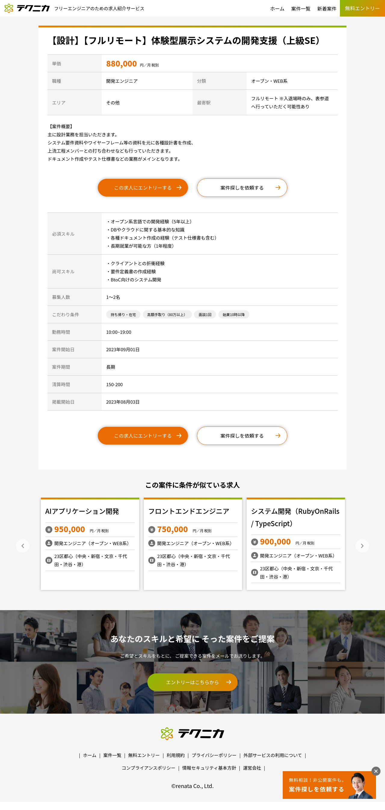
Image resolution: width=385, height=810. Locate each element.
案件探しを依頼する (242, 187)
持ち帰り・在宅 (123, 314)
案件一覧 (300, 8)
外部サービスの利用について (272, 755)
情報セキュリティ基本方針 (209, 768)
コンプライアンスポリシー (149, 768)
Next (362, 546)
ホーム (277, 8)
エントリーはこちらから (192, 682)
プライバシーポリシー (214, 755)
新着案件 (327, 8)
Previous (22, 546)
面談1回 (205, 314)
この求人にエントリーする (143, 187)
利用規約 (176, 755)
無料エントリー (144, 755)
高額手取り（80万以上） (167, 314)
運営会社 (252, 768)
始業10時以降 (234, 314)
